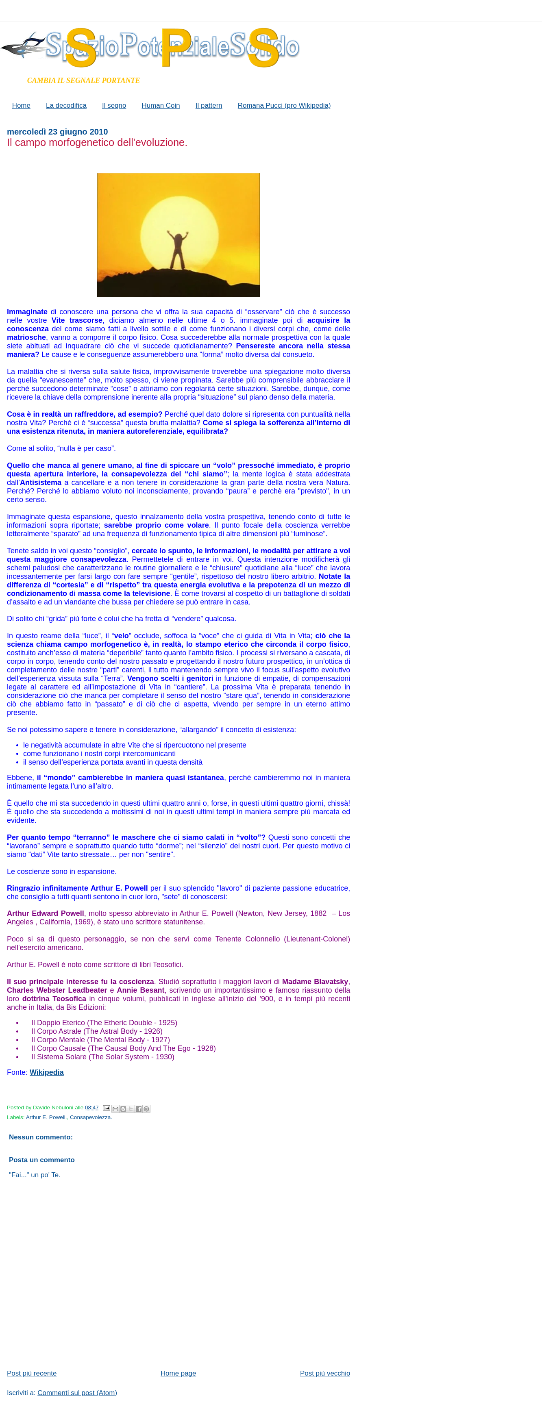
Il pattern (209, 105)
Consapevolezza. (91, 1117)
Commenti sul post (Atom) (77, 1393)
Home (21, 105)
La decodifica (66, 105)
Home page (178, 1373)
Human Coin (160, 105)
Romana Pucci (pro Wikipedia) (284, 105)
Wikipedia (47, 1072)
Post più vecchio (325, 1373)
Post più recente (32, 1373)
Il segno (114, 105)
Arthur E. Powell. (46, 1117)
